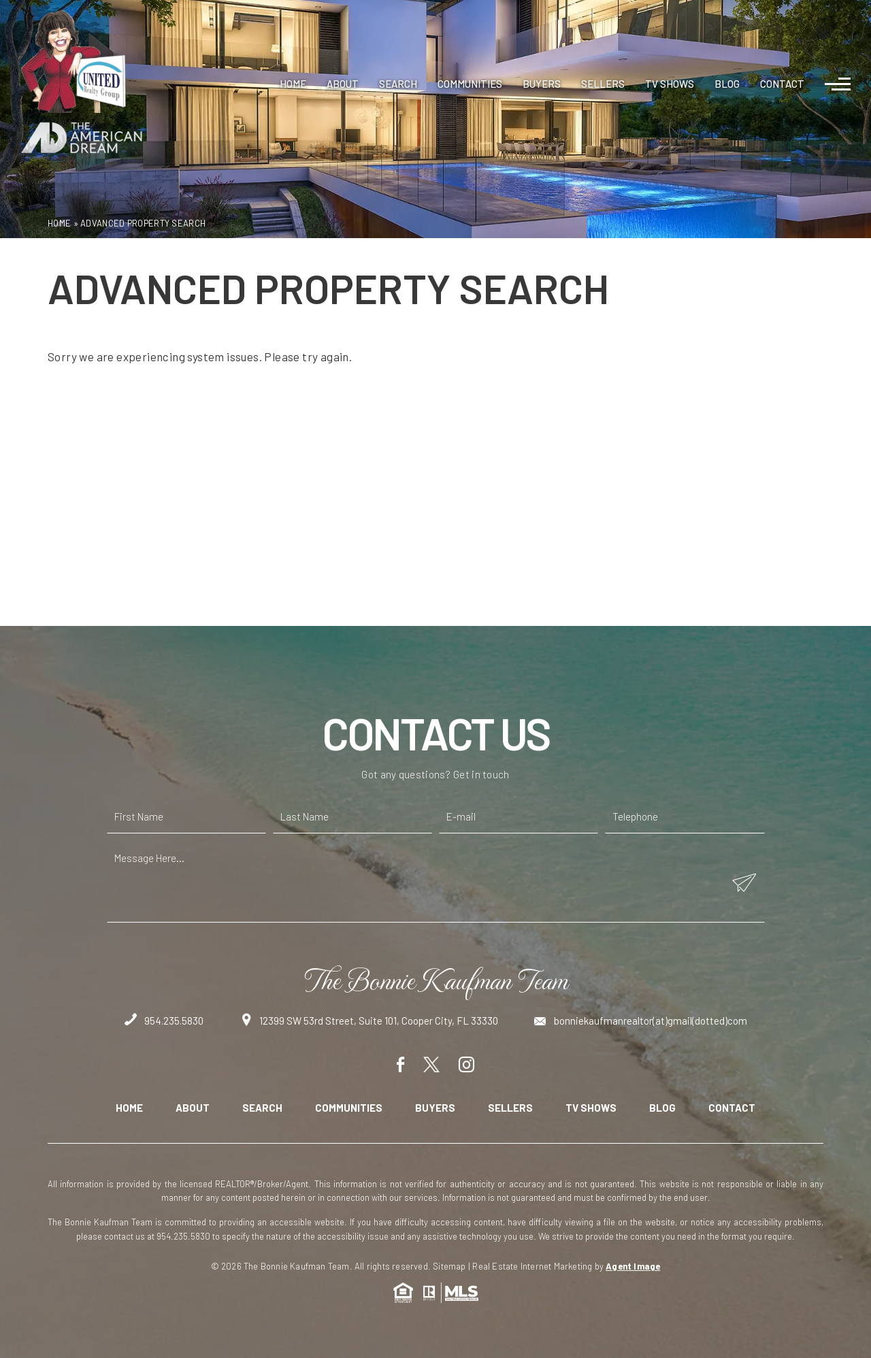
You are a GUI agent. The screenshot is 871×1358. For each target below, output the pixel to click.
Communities (470, 84)
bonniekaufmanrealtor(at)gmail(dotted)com (640, 1020)
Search (398, 84)
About (343, 84)
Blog (727, 84)
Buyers (542, 84)
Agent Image (633, 1266)
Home (293, 84)
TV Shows (669, 84)
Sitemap (449, 1266)
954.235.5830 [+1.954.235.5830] (164, 1020)
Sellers (603, 84)
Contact (782, 84)
